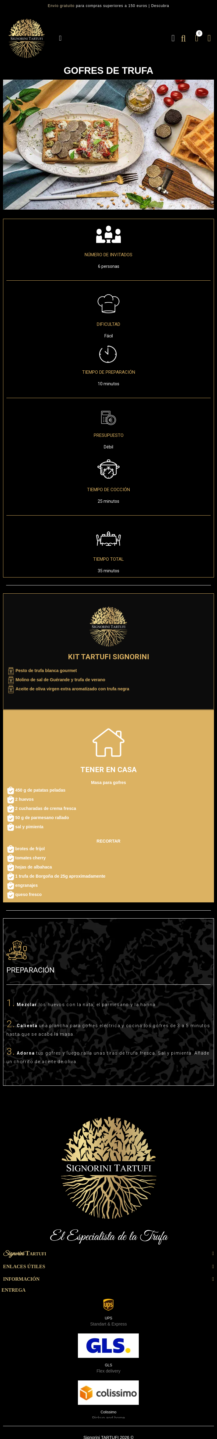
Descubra (160, 6)
